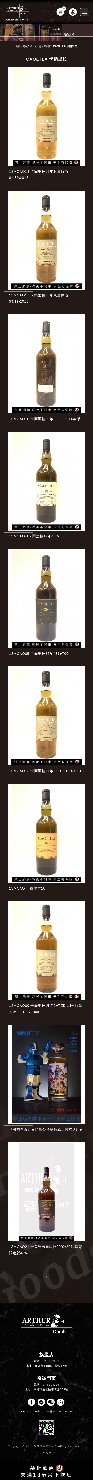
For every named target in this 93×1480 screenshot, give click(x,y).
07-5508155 (51, 1384)
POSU (53, 1452)
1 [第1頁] (46, 1277)
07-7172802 (51, 1361)
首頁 (18, 46)
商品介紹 (27, 46)
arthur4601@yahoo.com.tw (53, 1411)
